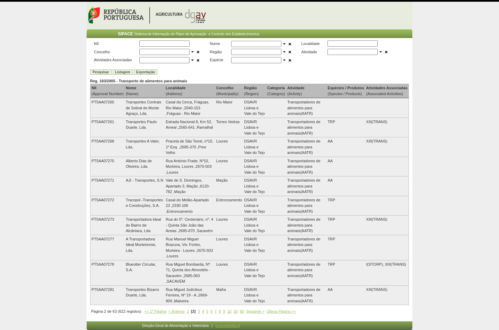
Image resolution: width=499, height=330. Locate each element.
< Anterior (176, 311)
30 (236, 311)
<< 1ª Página (155, 311)
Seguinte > (255, 311)
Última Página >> (281, 311)
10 (229, 311)
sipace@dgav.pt (228, 326)
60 (242, 311)
